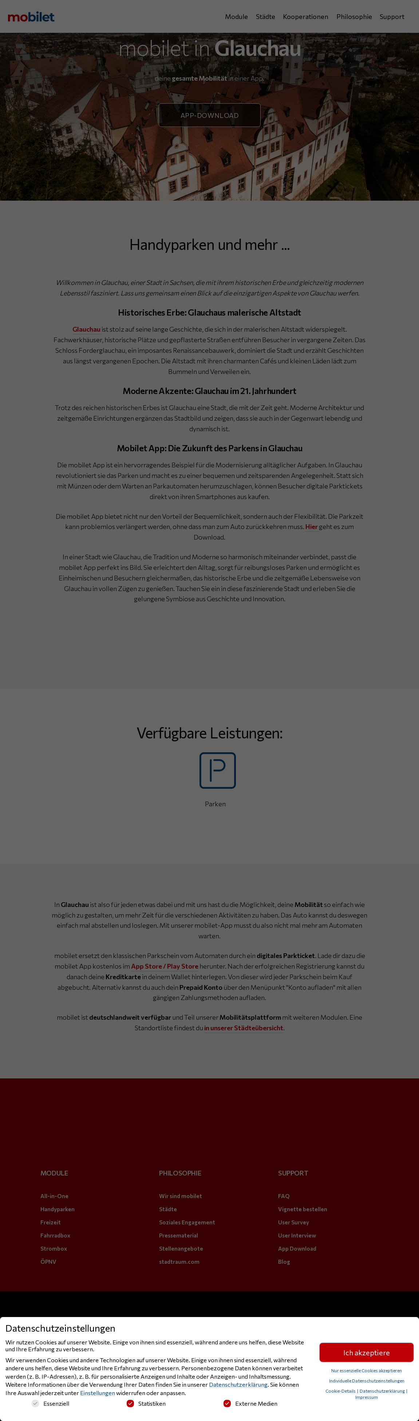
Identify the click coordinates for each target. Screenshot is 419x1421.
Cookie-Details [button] (340, 1390)
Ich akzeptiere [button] (366, 1352)
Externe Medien (250, 1403)
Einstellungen (97, 1392)
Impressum (366, 1396)
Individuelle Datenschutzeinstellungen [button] (366, 1380)
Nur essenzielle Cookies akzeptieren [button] (366, 1370)
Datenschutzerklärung (238, 1384)
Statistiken (146, 1403)
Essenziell (50, 1403)
